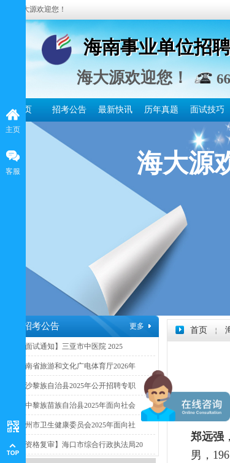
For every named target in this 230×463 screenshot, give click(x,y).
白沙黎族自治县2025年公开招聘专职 (77, 385)
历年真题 (161, 109)
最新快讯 (115, 109)
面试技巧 (207, 109)
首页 (198, 330)
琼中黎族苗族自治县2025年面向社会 (77, 405)
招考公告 (69, 109)
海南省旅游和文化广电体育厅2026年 (77, 366)
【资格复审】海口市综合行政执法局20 (80, 444)
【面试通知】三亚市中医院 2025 (70, 346)
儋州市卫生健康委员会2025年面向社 (77, 425)
